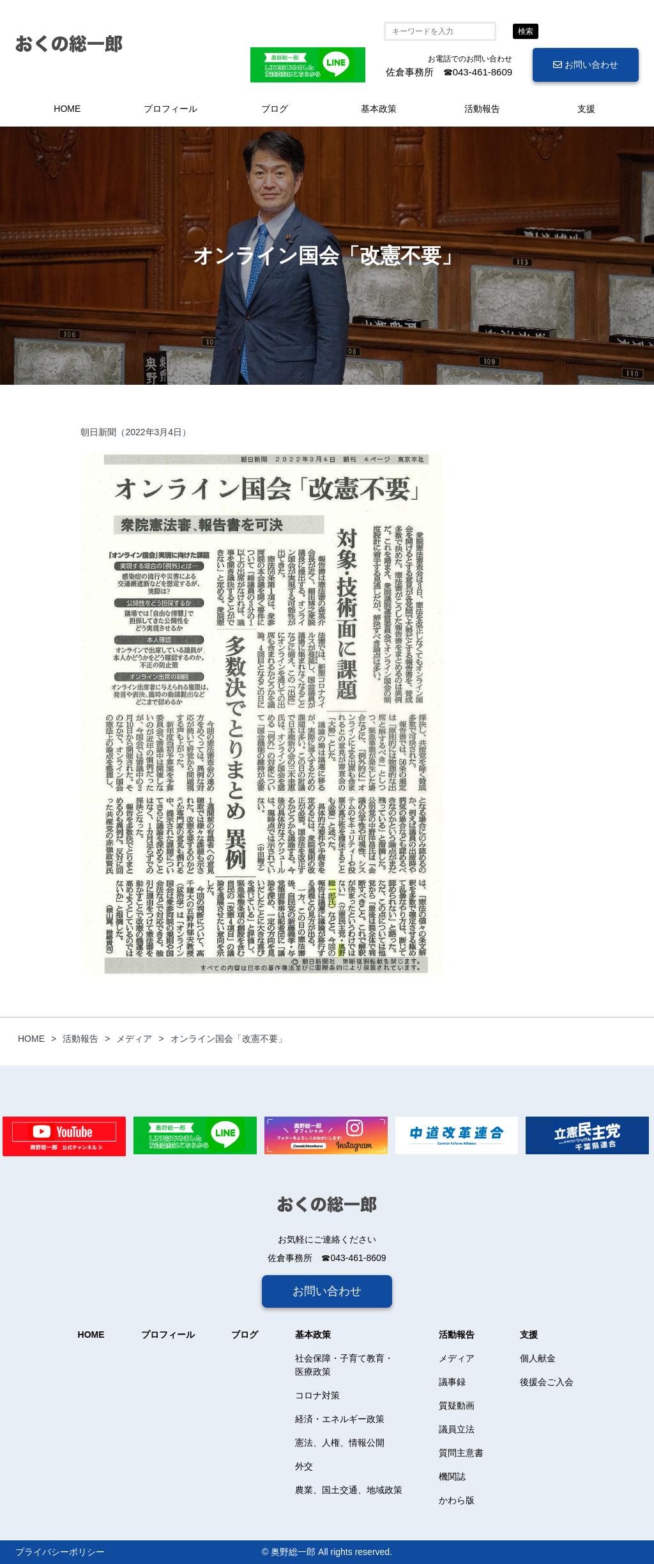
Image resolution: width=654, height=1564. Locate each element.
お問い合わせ (585, 64)
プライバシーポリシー (60, 1552)
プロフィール (170, 109)
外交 (304, 1466)
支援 (586, 109)
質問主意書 (461, 1453)
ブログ (274, 109)
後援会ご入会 (547, 1382)
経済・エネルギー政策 (339, 1419)
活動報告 (482, 109)
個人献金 (538, 1358)
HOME (67, 109)
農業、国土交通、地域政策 (348, 1490)
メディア (457, 1358)
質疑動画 (457, 1405)
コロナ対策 (317, 1395)
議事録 (452, 1382)
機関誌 (452, 1476)
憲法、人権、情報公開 (339, 1442)
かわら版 (457, 1500)
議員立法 (457, 1429)
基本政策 (379, 109)
